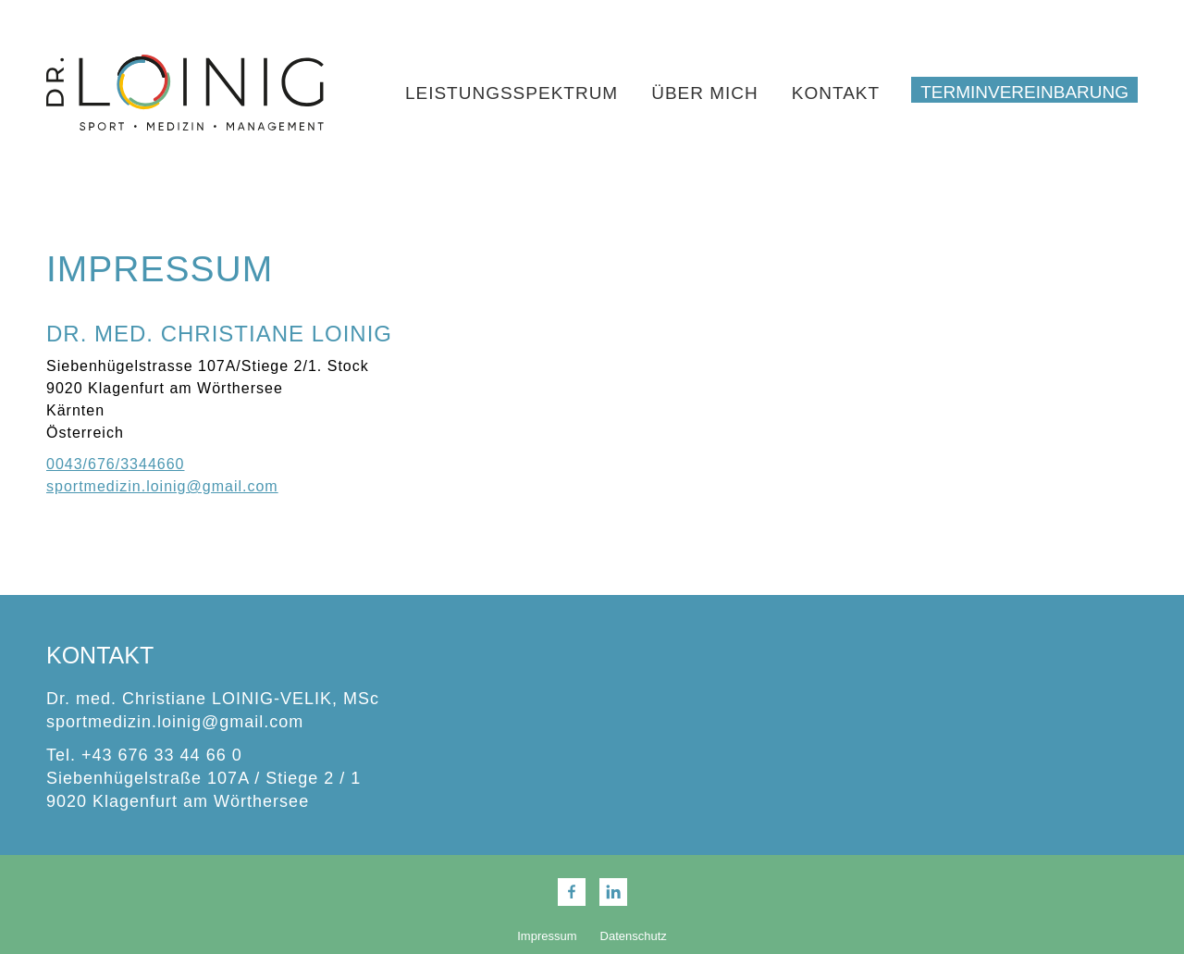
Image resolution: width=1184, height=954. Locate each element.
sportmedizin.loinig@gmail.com (162, 486)
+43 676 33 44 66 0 (161, 755)
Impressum (546, 936)
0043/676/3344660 (115, 464)
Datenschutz (633, 936)
